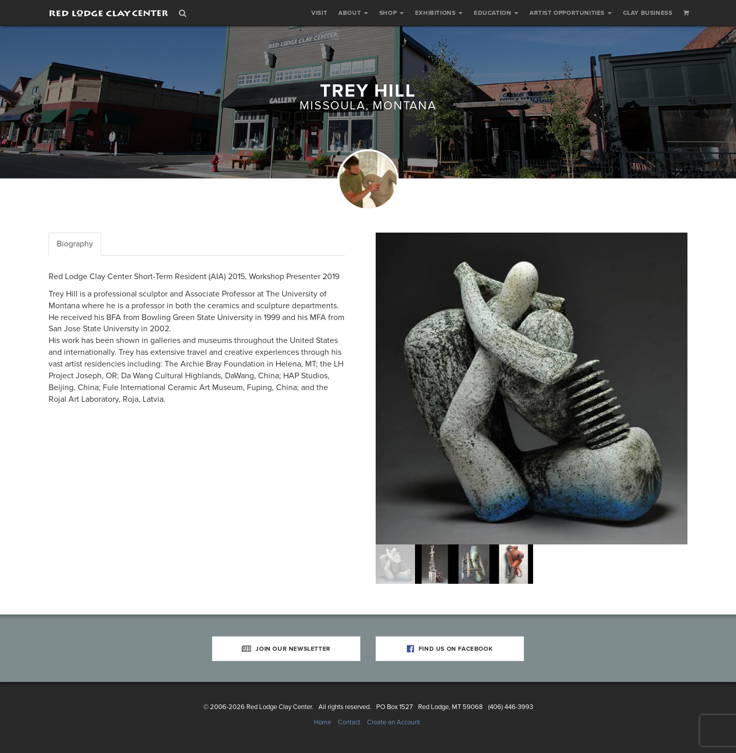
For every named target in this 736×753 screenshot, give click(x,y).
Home (322, 722)
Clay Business (648, 12)
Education (496, 12)
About (353, 12)
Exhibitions (439, 12)
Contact (349, 722)
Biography (75, 244)
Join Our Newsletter (286, 648)
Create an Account (393, 722)
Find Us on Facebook (450, 648)
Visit (319, 12)
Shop (391, 12)
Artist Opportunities (571, 12)
